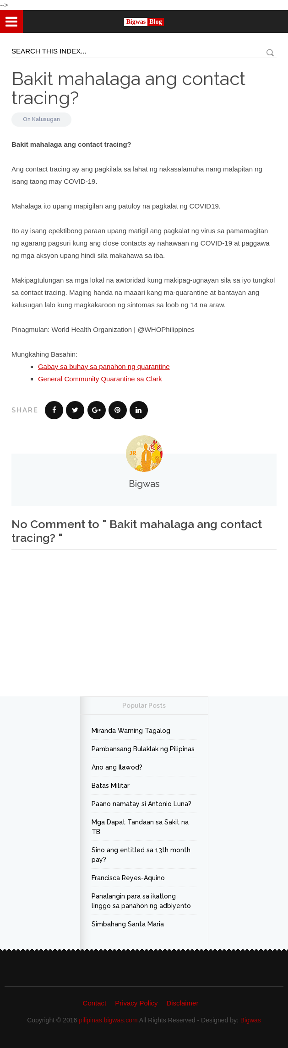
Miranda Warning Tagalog (131, 730)
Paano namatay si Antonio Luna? (141, 803)
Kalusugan (46, 119)
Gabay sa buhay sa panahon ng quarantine (104, 366)
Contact (95, 1003)
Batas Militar (111, 785)
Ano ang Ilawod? (117, 767)
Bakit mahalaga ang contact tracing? (128, 88)
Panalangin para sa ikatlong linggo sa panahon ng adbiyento (141, 901)
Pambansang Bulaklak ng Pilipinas (143, 749)
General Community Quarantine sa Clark (100, 379)
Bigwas (250, 1020)
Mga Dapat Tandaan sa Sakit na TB (140, 826)
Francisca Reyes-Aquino (128, 878)
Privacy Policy (136, 1003)
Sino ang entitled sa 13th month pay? (141, 854)
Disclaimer (182, 1003)
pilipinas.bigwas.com (108, 1020)
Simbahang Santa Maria (128, 924)
